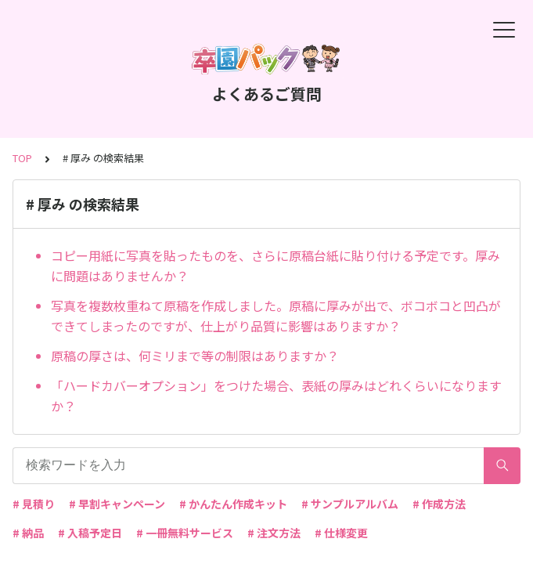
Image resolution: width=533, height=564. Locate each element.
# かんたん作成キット (233, 504)
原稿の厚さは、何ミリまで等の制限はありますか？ (195, 355)
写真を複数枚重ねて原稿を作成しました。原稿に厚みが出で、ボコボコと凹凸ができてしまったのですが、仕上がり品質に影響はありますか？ (276, 315)
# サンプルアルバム (349, 504)
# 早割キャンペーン (117, 504)
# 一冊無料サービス (184, 532)
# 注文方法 (274, 532)
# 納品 (28, 532)
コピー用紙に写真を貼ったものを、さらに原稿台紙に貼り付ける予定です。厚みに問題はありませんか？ (275, 265)
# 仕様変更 (341, 532)
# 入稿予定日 (90, 532)
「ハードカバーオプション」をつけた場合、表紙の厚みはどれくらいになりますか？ (276, 395)
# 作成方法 (439, 504)
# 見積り (34, 504)
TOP (22, 157)
